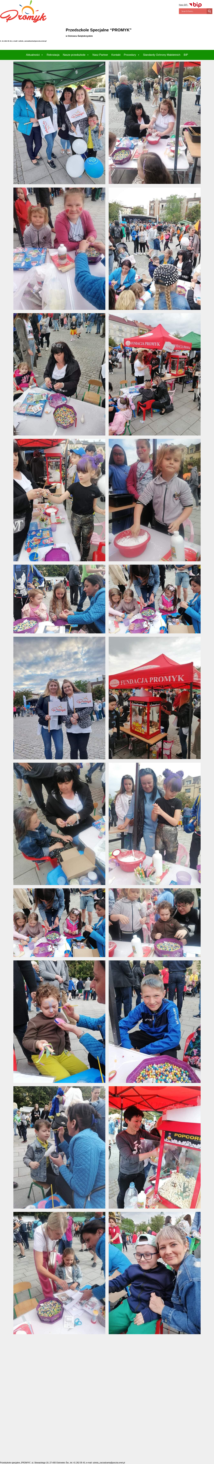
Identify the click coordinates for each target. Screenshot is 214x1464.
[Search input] (193, 11)
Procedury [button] (132, 54)
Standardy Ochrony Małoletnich (161, 54)
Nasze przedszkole (76, 54)
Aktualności (34, 54)
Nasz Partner (100, 54)
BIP (186, 54)
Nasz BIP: (190, 5)
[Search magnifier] (209, 11)
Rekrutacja (53, 54)
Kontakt (115, 54)
